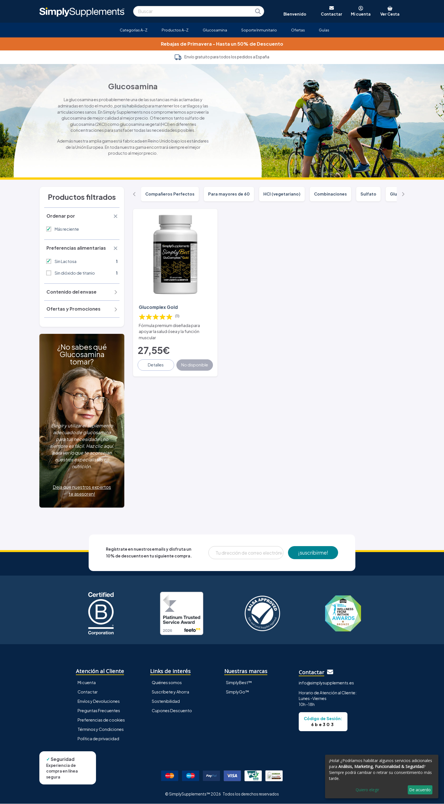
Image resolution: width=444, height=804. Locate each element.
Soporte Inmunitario (259, 29)
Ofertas (298, 29)
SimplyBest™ (239, 682)
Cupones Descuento (172, 710)
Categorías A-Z (134, 29)
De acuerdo (420, 789)
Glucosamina (215, 29)
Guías (324, 29)
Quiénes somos (167, 682)
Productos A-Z (175, 29)
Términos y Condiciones (101, 729)
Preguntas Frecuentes (99, 710)
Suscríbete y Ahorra (170, 691)
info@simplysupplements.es (326, 683)
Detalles (156, 364)
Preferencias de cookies (101, 719)
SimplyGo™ (237, 691)
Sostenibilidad (166, 701)
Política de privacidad (98, 738)
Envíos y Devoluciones (99, 701)
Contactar (88, 691)
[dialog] (381, 776)
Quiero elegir (367, 789)
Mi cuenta (87, 682)
